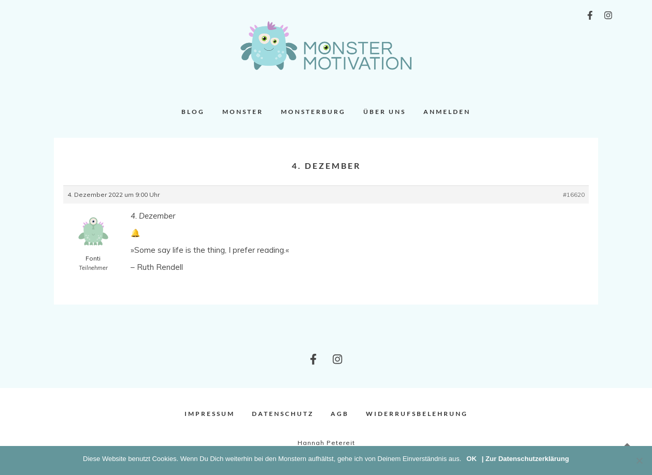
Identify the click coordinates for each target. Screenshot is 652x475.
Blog (193, 112)
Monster (242, 112)
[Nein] (639, 460)
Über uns (384, 112)
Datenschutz (283, 414)
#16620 (574, 194)
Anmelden (447, 112)
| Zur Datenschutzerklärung (525, 459)
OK (471, 459)
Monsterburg (313, 112)
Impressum (210, 414)
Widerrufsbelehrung (417, 414)
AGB (340, 414)
